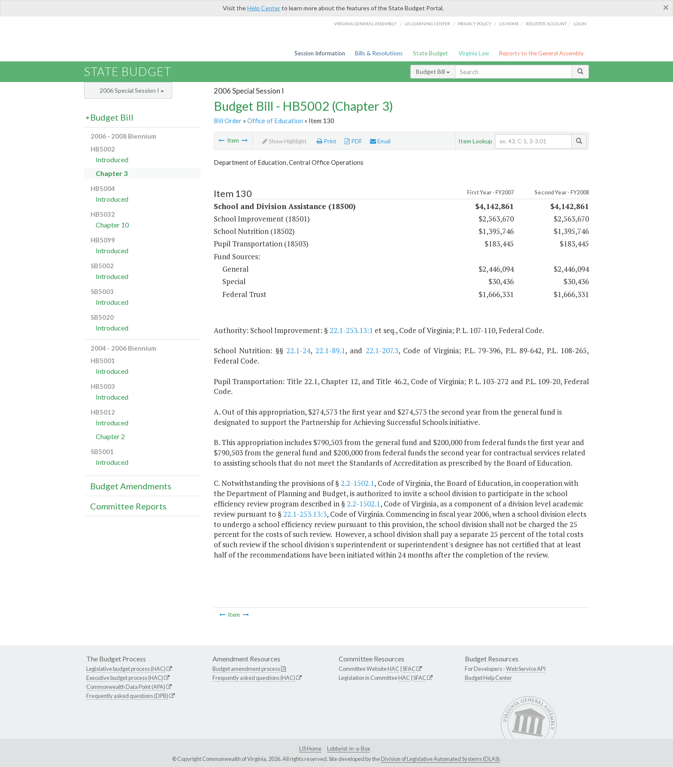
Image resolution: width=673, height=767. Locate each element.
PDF (353, 141)
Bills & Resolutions (379, 53)
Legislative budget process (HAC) (126, 668)
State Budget (430, 53)
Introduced (112, 159)
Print (326, 141)
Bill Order (228, 120)
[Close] (666, 7)
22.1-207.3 (382, 350)
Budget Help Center (488, 677)
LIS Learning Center (427, 23)
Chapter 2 (110, 436)
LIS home (509, 23)
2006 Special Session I (132, 90)
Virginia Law (473, 53)
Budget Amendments (130, 486)
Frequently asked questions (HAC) (253, 677)
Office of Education (275, 120)
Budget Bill (433, 71)
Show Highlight (284, 141)
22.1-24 (298, 350)
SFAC (409, 668)
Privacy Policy (474, 23)
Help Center (263, 8)
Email (380, 141)
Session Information (319, 53)
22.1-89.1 (330, 350)
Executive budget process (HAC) (124, 677)
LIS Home (310, 748)
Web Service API (526, 668)
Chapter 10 (112, 225)
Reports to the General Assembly (541, 53)
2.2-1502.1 (357, 483)
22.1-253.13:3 (305, 514)
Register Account (546, 23)
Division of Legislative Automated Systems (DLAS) (440, 758)
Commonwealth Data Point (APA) (125, 686)
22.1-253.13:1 (351, 330)
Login (579, 23)
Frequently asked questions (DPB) (127, 695)
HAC (393, 668)
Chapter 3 (111, 173)
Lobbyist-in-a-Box (348, 748)
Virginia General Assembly (365, 23)
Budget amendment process (246, 668)
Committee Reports (128, 506)
